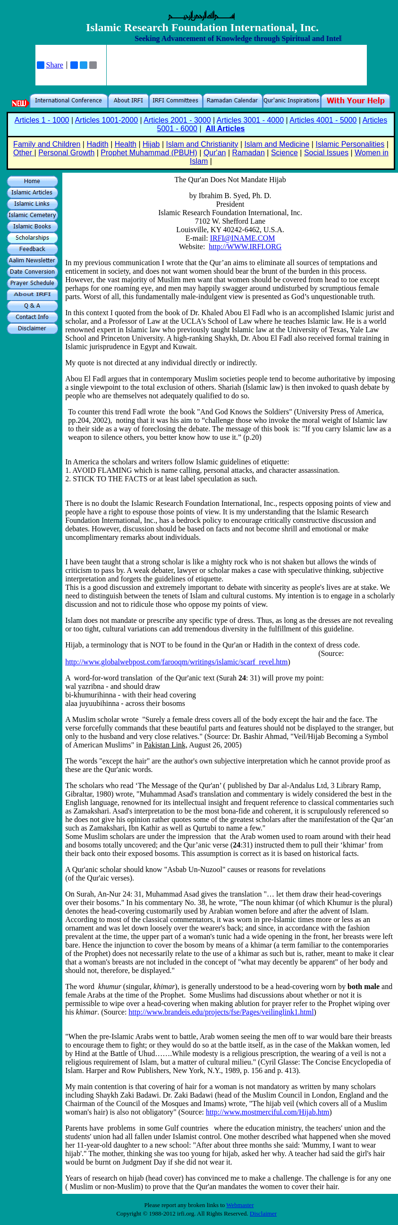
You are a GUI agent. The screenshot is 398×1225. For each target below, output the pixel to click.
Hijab (151, 144)
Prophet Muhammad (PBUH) (149, 153)
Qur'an (214, 153)
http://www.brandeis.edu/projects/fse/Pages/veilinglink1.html (220, 1012)
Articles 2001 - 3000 (177, 120)
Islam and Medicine (277, 144)
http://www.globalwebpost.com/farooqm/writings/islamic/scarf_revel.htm (176, 662)
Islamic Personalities (349, 144)
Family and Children (46, 144)
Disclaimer (263, 1213)
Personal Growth (66, 153)
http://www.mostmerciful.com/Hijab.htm (268, 1112)
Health (125, 144)
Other (23, 153)
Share (50, 65)
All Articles (225, 129)
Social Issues (326, 153)
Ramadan (248, 153)
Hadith (97, 144)
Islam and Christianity (202, 144)
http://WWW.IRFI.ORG (245, 247)
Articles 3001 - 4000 (250, 120)
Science (284, 153)
